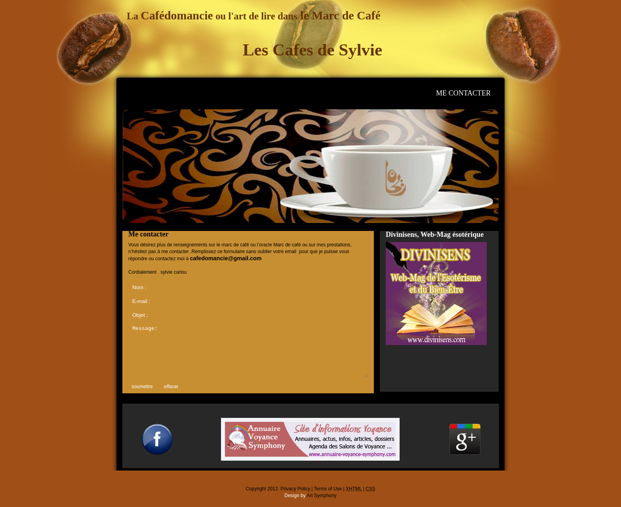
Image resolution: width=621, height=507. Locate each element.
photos (310, 93)
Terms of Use (328, 489)
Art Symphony (321, 495)
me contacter (463, 93)
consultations (234, 93)
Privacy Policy (295, 489)
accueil (157, 93)
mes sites (387, 93)
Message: (248, 350)
